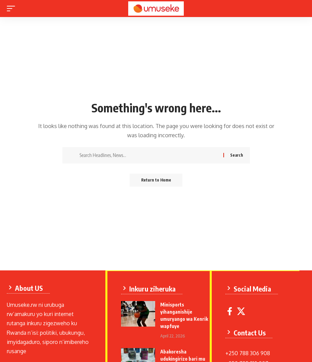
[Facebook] (231, 311)
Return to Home (156, 180)
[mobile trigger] (12, 8)
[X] (242, 311)
